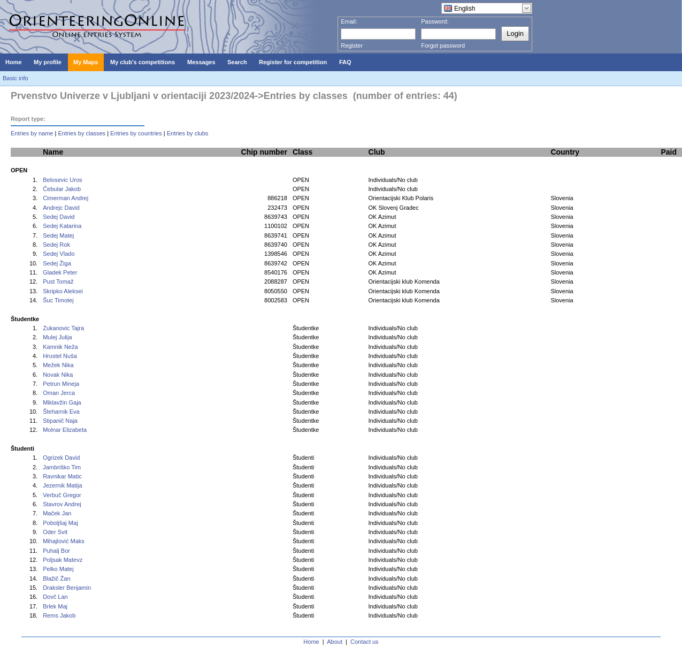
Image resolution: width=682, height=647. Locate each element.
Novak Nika (58, 374)
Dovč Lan (55, 596)
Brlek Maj (55, 606)
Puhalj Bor (56, 550)
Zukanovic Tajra (63, 328)
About (334, 641)
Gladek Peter (60, 272)
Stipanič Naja (60, 420)
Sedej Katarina (62, 226)
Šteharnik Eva (61, 411)
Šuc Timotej (58, 300)
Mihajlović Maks (64, 541)
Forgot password (443, 45)
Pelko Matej (58, 569)
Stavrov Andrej (62, 504)
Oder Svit (55, 532)
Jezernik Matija (62, 485)
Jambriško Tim (62, 467)
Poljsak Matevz (62, 560)
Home (311, 641)
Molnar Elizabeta (65, 430)
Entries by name (32, 133)
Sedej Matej (58, 235)
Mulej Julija (57, 337)
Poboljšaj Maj (60, 523)
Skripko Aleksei (63, 291)
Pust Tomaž (58, 281)
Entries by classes (81, 133)
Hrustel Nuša (60, 356)
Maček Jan (57, 513)
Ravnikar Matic (62, 476)
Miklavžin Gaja (62, 402)
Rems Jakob (59, 615)
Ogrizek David (61, 457)
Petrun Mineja (61, 383)
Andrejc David (61, 207)
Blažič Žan (56, 578)
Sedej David (58, 217)
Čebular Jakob (62, 189)
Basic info (15, 78)
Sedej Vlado (58, 253)
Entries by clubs (188, 133)
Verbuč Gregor (62, 495)
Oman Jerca (59, 393)
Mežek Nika (58, 365)
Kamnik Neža (60, 347)
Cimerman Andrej (65, 198)
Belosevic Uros (62, 180)
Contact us (364, 641)
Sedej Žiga (57, 263)
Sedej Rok (56, 244)
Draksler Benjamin (67, 587)
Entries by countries (136, 133)
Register (352, 45)
